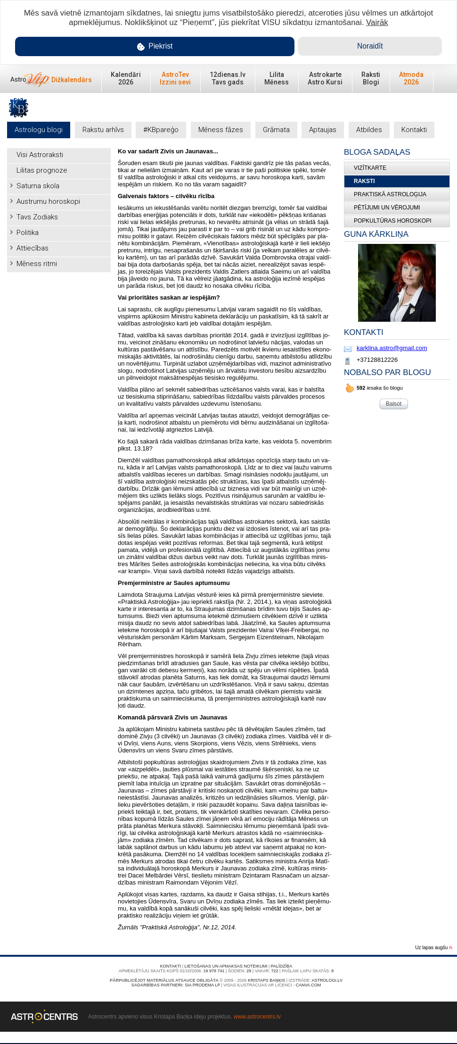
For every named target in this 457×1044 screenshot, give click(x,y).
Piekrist (155, 46)
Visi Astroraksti (39, 154)
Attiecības (32, 248)
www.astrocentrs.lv (257, 1016)
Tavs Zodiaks (37, 217)
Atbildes (369, 129)
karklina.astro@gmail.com (392, 347)
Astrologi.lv (327, 980)
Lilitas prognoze (41, 170)
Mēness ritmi (36, 263)
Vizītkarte (370, 168)
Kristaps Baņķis (266, 980)
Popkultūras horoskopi (392, 220)
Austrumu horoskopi (48, 201)
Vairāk (377, 22)
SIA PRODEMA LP (202, 985)
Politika (27, 232)
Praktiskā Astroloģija (390, 194)
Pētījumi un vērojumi (387, 207)
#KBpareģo (161, 129)
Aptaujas (322, 129)
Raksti (364, 181)
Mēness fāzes (220, 129)
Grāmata (276, 129)
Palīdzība (281, 966)
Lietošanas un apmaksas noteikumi (226, 966)
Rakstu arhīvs (103, 129)
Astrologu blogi (39, 129)
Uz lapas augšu (433, 947)
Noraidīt (370, 46)
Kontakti (414, 129)
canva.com (308, 985)
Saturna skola (37, 186)
